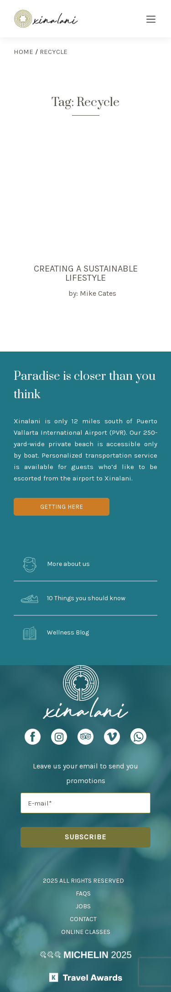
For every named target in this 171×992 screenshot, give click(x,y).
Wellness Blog (55, 633)
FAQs (83, 893)
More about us (55, 564)
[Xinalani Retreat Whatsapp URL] (138, 736)
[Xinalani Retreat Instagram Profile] (59, 739)
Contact (83, 919)
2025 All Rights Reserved (83, 881)
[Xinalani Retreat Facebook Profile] (33, 739)
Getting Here (61, 506)
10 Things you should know (73, 599)
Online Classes (85, 932)
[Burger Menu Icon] (151, 20)
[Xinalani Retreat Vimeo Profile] (112, 739)
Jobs (83, 906)
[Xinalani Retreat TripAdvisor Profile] (85, 739)
